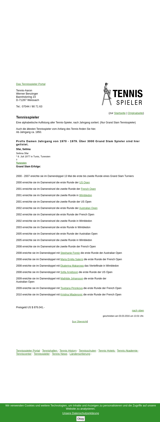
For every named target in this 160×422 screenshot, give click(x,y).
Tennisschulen (87, 350)
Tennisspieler (42, 353)
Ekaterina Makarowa (72, 265)
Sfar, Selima (23, 149)
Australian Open (88, 208)
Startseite (120, 113)
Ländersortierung (80, 353)
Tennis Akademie (127, 350)
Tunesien (21, 163)
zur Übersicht (80, 321)
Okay (80, 418)
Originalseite (135, 113)
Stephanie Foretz (70, 252)
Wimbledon (85, 195)
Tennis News (60, 353)
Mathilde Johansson (72, 278)
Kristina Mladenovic (72, 294)
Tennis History (67, 350)
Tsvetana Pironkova (71, 288)
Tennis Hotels (106, 350)
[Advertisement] (80, 30)
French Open (88, 188)
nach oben (138, 310)
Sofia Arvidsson (69, 272)
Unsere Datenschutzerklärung (80, 413)
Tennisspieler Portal (28, 350)
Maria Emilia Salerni (72, 259)
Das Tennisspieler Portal (31, 84)
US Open (84, 182)
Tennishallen (50, 350)
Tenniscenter (24, 353)
